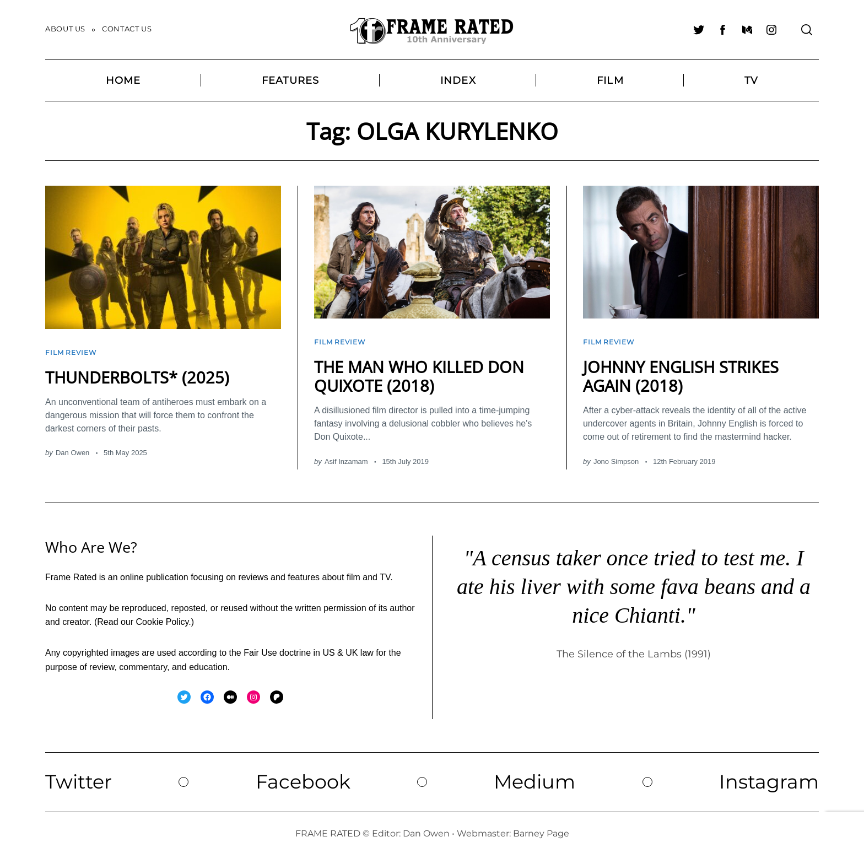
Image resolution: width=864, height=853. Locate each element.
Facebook (304, 778)
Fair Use (260, 649)
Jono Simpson (616, 458)
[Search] (807, 30)
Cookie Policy (162, 619)
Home (123, 80)
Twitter (80, 778)
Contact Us (127, 29)
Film (610, 80)
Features (291, 80)
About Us (65, 29)
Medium (534, 778)
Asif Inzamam (346, 458)
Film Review (72, 351)
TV (751, 80)
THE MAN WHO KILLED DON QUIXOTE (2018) (423, 373)
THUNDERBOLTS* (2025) (140, 374)
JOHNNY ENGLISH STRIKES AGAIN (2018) (684, 373)
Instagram (768, 778)
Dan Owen (72, 450)
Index (458, 80)
